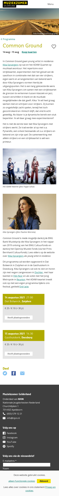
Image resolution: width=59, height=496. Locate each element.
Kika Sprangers (10, 64)
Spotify (10, 446)
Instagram (12, 437)
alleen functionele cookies (21, 481)
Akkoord (44, 481)
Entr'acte (24, 286)
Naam (6, 468)
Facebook (12, 433)
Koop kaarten (29, 52)
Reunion (21, 279)
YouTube (11, 441)
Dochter (39, 272)
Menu (51, 4)
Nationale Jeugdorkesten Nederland (21, 402)
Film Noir (18, 275)
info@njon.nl (13, 418)
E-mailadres (9, 460)
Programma (9, 39)
